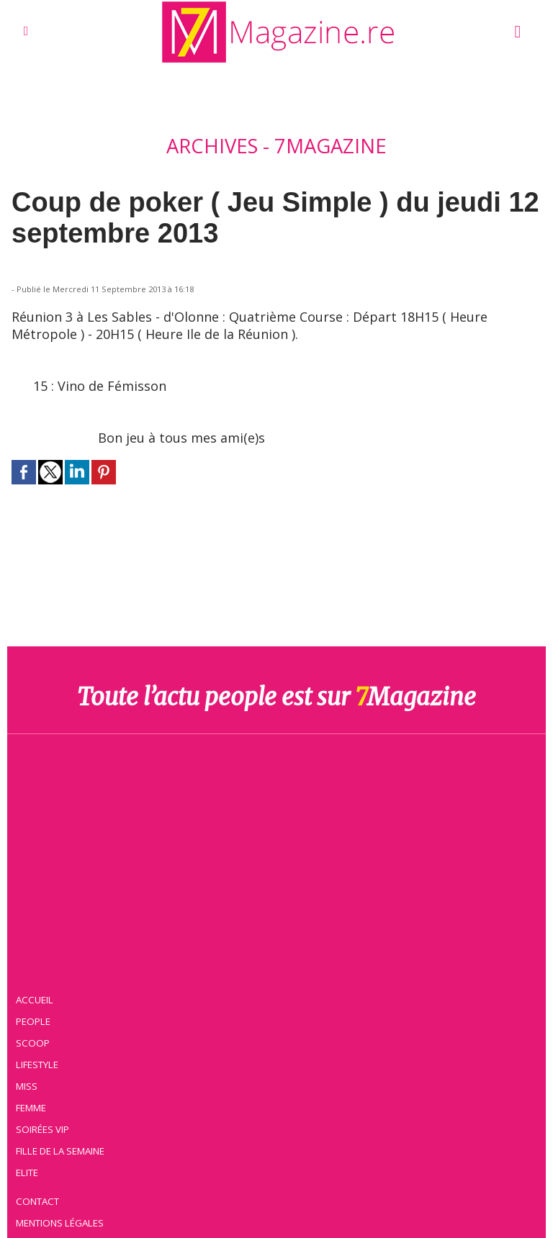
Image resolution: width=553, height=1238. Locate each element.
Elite (27, 1172)
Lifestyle (37, 1064)
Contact (37, 1201)
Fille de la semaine (60, 1150)
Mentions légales (60, 1222)
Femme (31, 1107)
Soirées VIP (42, 1129)
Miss (26, 1086)
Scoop (33, 1042)
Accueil (34, 999)
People (33, 1021)
